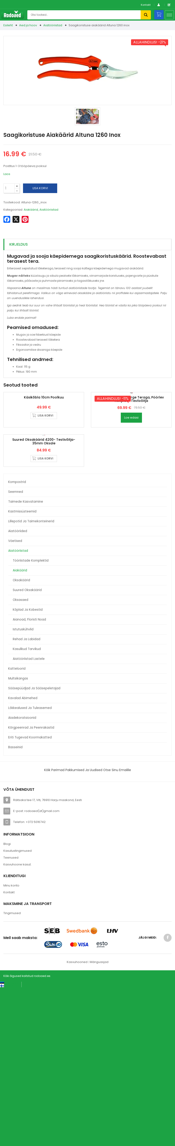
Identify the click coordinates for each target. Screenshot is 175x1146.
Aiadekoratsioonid (22, 876)
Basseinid (15, 905)
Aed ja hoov (28, 25)
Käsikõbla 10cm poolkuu (44, 476)
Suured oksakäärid (27, 748)
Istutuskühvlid (23, 787)
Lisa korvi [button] (45, 494)
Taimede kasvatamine (25, 660)
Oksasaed (20, 758)
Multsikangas (18, 836)
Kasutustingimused (17, 1009)
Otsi (146, 14)
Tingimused (12, 1071)
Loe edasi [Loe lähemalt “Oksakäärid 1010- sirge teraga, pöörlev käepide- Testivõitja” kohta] (131, 497)
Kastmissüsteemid (22, 669)
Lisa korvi (40, 188)
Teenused (10, 1015)
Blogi (7, 1002)
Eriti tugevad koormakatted (30, 895)
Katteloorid (17, 827)
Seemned (15, 650)
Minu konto (11, 1043)
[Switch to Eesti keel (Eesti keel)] (9, 1141)
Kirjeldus (18, 244)
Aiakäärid (20, 728)
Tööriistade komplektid (31, 718)
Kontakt (146, 5)
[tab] (87, 244)
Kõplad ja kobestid (28, 768)
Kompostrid (17, 640)
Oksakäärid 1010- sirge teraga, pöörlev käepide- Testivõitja (131, 478)
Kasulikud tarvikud (27, 807)
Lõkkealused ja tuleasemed (30, 866)
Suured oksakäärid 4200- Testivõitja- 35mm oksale (43, 600)
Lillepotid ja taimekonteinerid (31, 679)
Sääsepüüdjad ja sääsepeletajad (34, 846)
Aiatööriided (17, 689)
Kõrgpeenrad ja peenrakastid (31, 885)
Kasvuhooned (77, 1120)
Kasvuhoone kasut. (17, 1022)
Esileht (8, 25)
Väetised (15, 699)
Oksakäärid (21, 738)
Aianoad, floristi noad (29, 777)
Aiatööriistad (52, 25)
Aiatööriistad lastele (29, 817)
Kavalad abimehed (22, 856)
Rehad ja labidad (26, 797)
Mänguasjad (99, 1120)
